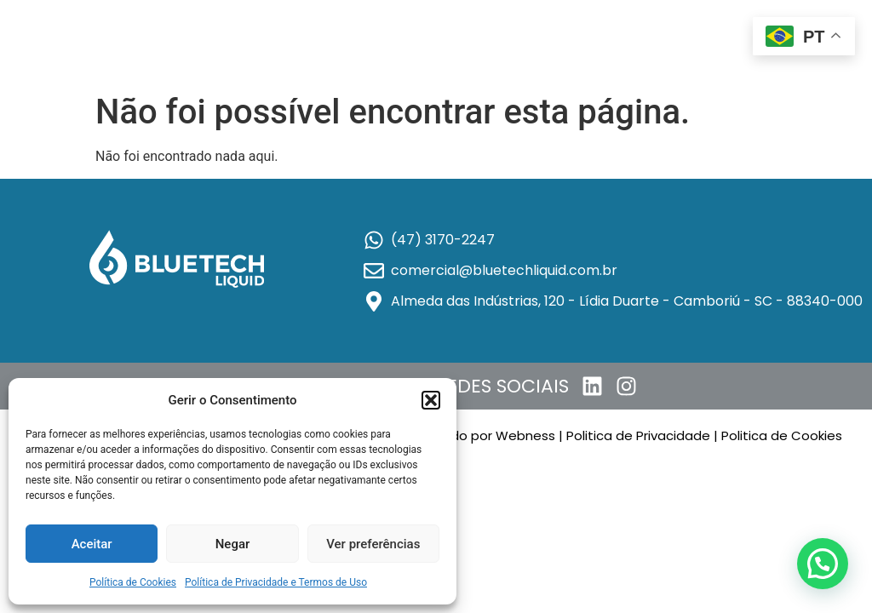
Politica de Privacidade (638, 435)
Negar (232, 544)
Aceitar (92, 544)
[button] (430, 400)
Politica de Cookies (783, 435)
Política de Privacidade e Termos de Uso (276, 582)
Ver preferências (373, 544)
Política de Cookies (132, 582)
